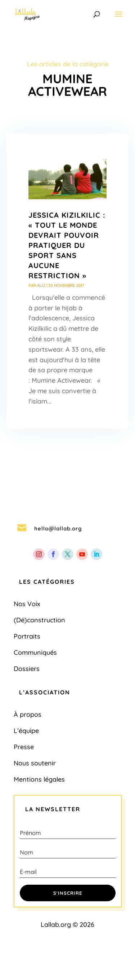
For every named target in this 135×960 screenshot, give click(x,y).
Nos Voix (27, 604)
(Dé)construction (39, 620)
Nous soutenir (35, 763)
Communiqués (35, 652)
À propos (27, 714)
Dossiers (27, 669)
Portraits (27, 636)
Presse (24, 747)
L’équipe (26, 730)
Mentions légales (39, 779)
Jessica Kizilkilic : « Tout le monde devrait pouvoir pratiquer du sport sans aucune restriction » (66, 245)
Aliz (41, 285)
